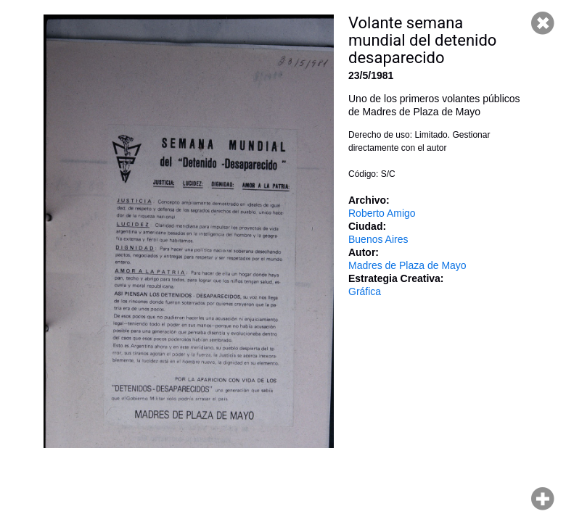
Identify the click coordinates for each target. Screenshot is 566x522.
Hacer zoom (543, 499)
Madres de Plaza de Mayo (407, 265)
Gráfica (364, 291)
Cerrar (543, 23)
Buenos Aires (378, 239)
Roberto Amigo (382, 213)
